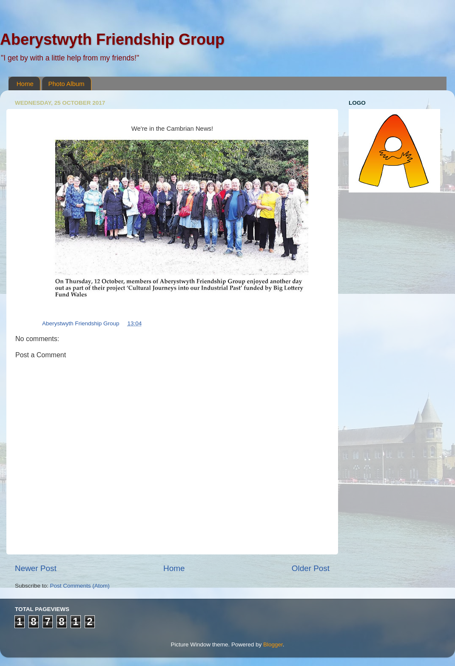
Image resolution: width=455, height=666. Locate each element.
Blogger (273, 644)
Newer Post (36, 568)
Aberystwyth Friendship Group (112, 39)
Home (25, 83)
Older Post (311, 568)
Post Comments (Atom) (80, 586)
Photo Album (66, 83)
